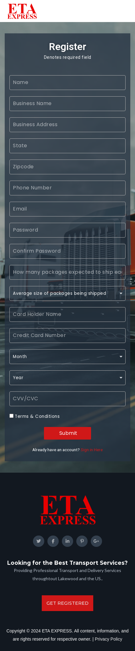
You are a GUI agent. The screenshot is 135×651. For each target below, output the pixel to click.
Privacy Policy (108, 639)
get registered (67, 603)
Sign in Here (92, 449)
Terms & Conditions (37, 416)
